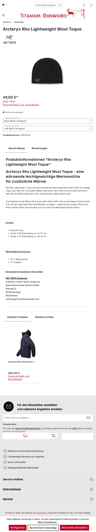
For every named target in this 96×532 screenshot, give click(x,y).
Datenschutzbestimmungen (28, 428)
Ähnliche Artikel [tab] (44, 317)
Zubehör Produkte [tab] (17, 317)
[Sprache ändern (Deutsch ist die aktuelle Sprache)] (4, 5)
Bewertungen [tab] (39, 148)
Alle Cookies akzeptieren (74, 527)
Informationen (12, 489)
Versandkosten (42, 513)
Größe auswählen (12, 126)
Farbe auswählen (12, 118)
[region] (48, 357)
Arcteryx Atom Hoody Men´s (21, 362)
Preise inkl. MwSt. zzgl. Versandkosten (21, 105)
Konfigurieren (18, 527)
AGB (74, 428)
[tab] (16, 148)
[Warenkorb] (91, 5)
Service (8, 498)
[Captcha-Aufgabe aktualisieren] (53, 436)
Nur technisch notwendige (43, 528)
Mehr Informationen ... (48, 522)
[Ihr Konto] (84, 5)
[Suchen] (59, 5)
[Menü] (3, 15)
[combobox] (45, 5)
